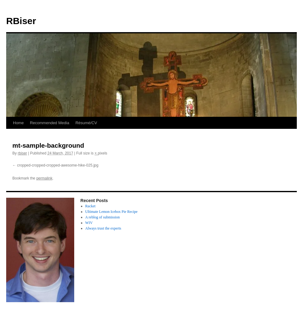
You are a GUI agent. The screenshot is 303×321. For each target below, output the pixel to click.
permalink (44, 178)
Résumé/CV (86, 122)
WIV (89, 223)
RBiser (21, 21)
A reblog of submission (102, 217)
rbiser (22, 153)
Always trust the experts (103, 228)
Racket (90, 206)
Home (18, 122)
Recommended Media (49, 122)
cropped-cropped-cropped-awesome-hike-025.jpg (57, 165)
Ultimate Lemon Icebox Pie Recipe (111, 211)
